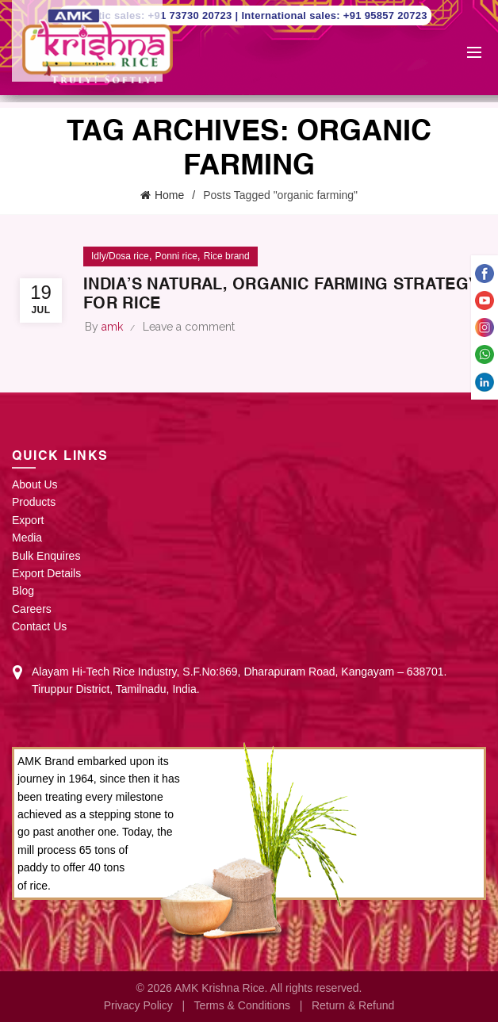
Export (28, 520)
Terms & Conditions (242, 1005)
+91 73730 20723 (192, 15)
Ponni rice (176, 256)
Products (34, 502)
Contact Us (39, 626)
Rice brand (227, 256)
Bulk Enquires (46, 555)
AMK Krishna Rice (219, 988)
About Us (35, 484)
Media (27, 537)
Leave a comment (189, 326)
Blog (23, 590)
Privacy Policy (138, 1005)
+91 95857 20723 (385, 15)
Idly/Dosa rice (120, 256)
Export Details (46, 573)
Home (169, 195)
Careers (32, 609)
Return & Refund (353, 1005)
